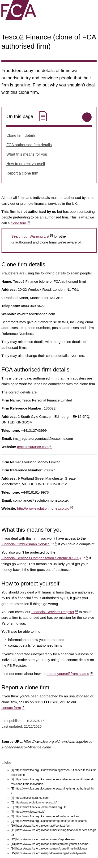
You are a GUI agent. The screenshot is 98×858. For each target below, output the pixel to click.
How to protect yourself (25, 164)
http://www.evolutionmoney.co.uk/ (45, 508)
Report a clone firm (22, 173)
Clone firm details (21, 135)
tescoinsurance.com (34, 447)
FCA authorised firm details (29, 145)
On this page (27, 116)
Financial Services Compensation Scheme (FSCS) (44, 558)
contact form (13, 708)
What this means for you (26, 154)
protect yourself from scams (69, 674)
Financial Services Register (54, 612)
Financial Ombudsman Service (29, 544)
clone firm (20, 223)
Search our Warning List (32, 236)
